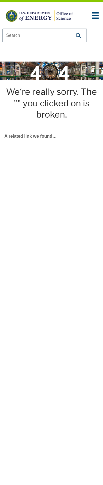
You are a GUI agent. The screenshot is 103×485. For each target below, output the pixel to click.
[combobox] (36, 35)
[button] (78, 35)
